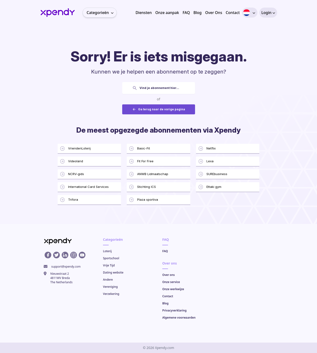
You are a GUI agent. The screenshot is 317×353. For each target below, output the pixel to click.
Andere (108, 280)
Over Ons (213, 12)
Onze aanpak (167, 12)
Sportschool (111, 258)
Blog (197, 12)
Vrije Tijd (109, 265)
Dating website (113, 272)
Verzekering (111, 294)
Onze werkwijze (173, 289)
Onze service (171, 282)
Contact (233, 12)
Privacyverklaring (174, 310)
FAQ (186, 12)
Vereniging (110, 287)
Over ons (168, 275)
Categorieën (102, 12)
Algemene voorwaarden (179, 318)
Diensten (143, 12)
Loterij (107, 251)
